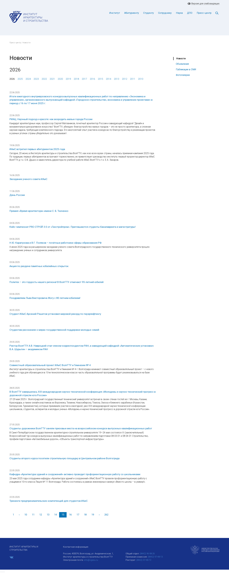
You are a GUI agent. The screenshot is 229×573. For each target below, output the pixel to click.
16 (70, 514)
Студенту (148, 13)
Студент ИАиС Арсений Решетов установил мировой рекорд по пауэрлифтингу (55, 313)
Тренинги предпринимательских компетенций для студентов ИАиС (48, 500)
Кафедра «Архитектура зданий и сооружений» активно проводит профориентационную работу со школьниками (74, 474)
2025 (20, 79)
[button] (2, 571)
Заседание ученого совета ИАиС (28, 179)
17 (78, 514)
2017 (84, 79)
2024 (28, 79)
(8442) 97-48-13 (155, 556)
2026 (12, 79)
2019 (68, 79)
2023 (36, 79)
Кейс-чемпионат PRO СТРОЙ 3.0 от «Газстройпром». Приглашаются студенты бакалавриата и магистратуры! (72, 226)
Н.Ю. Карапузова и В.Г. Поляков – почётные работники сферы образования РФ (55, 242)
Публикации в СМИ (186, 69)
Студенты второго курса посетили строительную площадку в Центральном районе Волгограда (64, 458)
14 (55, 514)
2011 (132, 79)
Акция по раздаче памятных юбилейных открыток (38, 266)
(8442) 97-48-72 (143, 560)
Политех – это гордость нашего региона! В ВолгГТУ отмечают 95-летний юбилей (56, 282)
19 (92, 514)
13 (48, 514)
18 (85, 514)
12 (40, 514)
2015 (100, 79)
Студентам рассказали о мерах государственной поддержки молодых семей (54, 329)
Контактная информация (75, 547)
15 (63, 514)
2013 (116, 79)
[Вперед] (99, 514)
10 (25, 514)
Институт (114, 13)
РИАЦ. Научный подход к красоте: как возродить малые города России (50, 119)
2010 (140, 79)
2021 (52, 79)
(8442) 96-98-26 (147, 553)
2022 (44, 79)
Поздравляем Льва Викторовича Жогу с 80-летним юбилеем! (44, 298)
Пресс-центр (204, 13)
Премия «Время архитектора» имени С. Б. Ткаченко (38, 210)
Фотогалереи (183, 75)
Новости (181, 58)
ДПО (189, 13)
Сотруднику (165, 13)
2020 (60, 79)
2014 (108, 79)
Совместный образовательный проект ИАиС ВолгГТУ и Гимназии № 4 (50, 365)
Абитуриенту (131, 13)
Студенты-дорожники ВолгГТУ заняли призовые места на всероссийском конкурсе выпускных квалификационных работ (80, 428)
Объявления (182, 64)
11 (33, 514)
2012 (124, 79)
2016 (92, 79)
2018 (76, 79)
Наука (179, 13)
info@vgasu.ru (91, 560)
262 (106, 514)
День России (17, 195)
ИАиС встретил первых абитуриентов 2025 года (37, 149)
